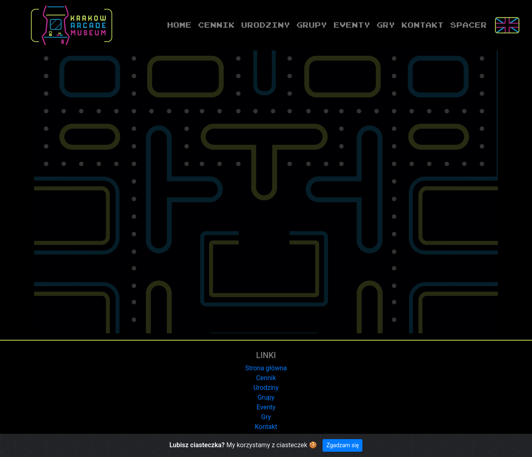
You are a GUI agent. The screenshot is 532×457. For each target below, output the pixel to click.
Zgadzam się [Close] (342, 445)
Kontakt (422, 24)
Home (181, 24)
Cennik (216, 24)
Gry (386, 24)
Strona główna (266, 368)
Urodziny (265, 24)
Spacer (468, 24)
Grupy (312, 24)
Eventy (352, 24)
